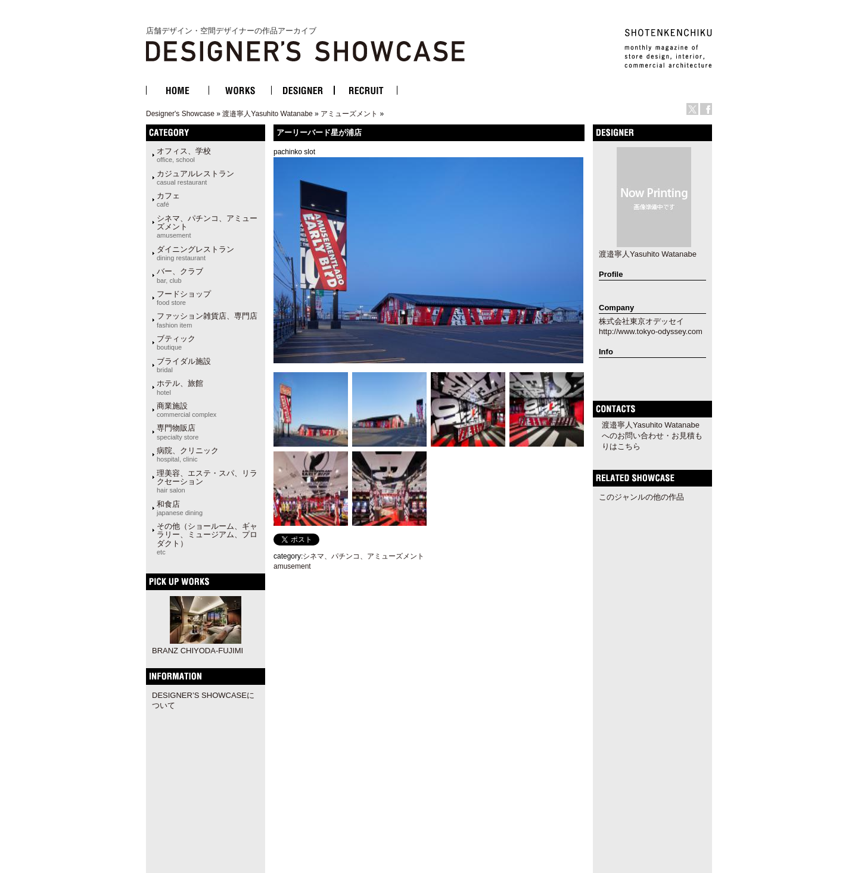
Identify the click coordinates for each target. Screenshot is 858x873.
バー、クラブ (180, 275)
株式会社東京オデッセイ (641, 321)
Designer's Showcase (180, 114)
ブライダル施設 (184, 365)
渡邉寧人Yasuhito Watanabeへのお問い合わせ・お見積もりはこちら (652, 435)
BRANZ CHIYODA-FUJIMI (197, 650)
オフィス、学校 (184, 154)
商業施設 (186, 409)
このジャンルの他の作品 (641, 496)
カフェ (168, 199)
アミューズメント (349, 114)
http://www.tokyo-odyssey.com (650, 331)
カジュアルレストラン (195, 177)
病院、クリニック (188, 454)
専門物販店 (177, 431)
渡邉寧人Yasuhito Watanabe (267, 114)
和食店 (180, 508)
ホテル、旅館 (180, 387)
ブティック (176, 342)
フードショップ (184, 297)
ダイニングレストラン (195, 253)
